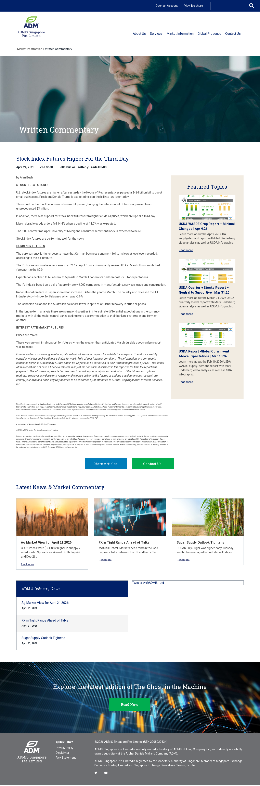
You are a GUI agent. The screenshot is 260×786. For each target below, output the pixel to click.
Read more (186, 250)
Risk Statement (66, 758)
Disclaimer (62, 754)
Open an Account (167, 5)
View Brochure (193, 5)
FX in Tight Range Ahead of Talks (124, 544)
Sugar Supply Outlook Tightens (200, 544)
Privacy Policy (64, 749)
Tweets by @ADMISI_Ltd (148, 584)
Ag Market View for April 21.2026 (46, 544)
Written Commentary (58, 49)
